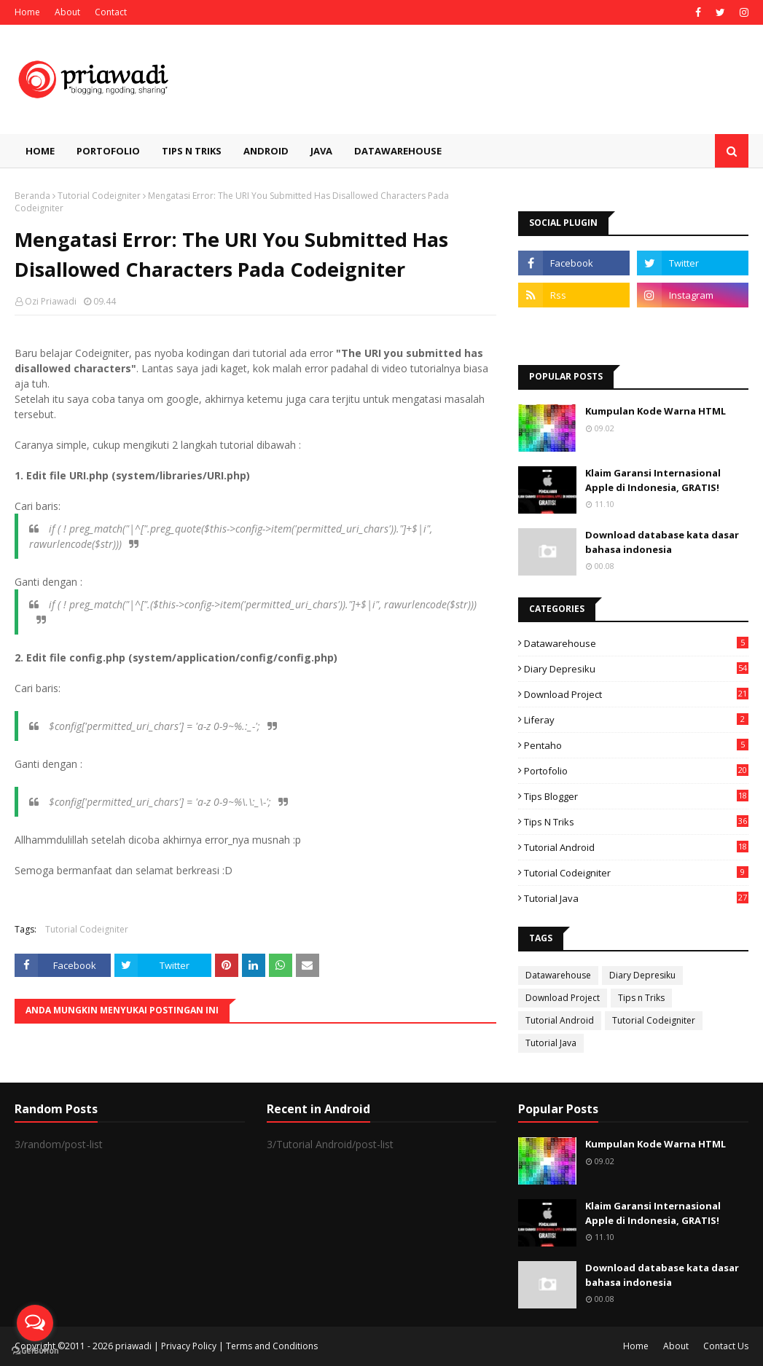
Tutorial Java (636, 898)
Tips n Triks (636, 821)
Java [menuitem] (321, 150)
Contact (111, 12)
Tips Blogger (636, 796)
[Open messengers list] (35, 1323)
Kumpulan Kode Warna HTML (655, 410)
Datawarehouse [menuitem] (398, 150)
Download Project (636, 694)
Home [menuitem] (40, 150)
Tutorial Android (636, 847)
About (67, 12)
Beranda (32, 195)
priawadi (133, 1346)
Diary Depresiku (636, 668)
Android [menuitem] (266, 150)
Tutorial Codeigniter (99, 195)
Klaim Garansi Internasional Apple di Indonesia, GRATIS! (653, 480)
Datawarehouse (636, 643)
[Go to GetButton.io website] (35, 1351)
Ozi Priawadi (51, 301)
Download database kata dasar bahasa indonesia (662, 542)
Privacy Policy (188, 1346)
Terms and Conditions (272, 1346)
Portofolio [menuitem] (108, 150)
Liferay (636, 719)
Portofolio (636, 770)
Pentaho (636, 745)
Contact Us (725, 1346)
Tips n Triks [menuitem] (192, 150)
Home (27, 12)
